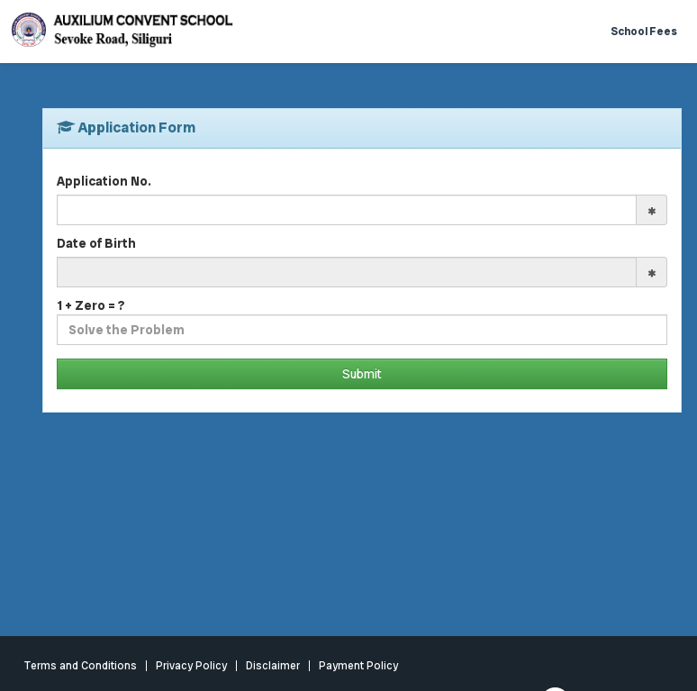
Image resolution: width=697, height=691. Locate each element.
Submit (362, 374)
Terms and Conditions (80, 665)
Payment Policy (358, 665)
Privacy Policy (191, 665)
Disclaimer (273, 665)
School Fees (644, 31)
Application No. (104, 181)
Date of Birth (96, 243)
